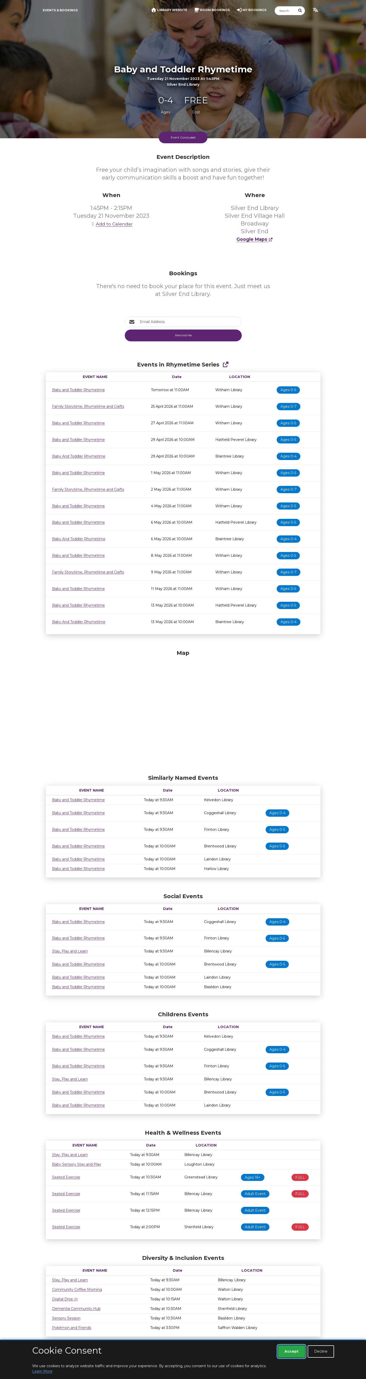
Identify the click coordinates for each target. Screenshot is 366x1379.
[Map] (183, 711)
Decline (321, 1351)
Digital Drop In (65, 1299)
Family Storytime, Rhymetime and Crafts (88, 406)
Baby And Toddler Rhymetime (78, 456)
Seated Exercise (66, 1177)
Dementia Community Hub (76, 1308)
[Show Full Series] (225, 364)
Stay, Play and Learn (70, 951)
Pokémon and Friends (71, 1327)
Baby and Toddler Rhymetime (78, 390)
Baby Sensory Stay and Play (76, 1164)
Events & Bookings (60, 10)
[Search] (285, 10)
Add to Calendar (111, 223)
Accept (291, 1351)
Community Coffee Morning (77, 1289)
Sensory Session (66, 1318)
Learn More (42, 1371)
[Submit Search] (300, 10)
